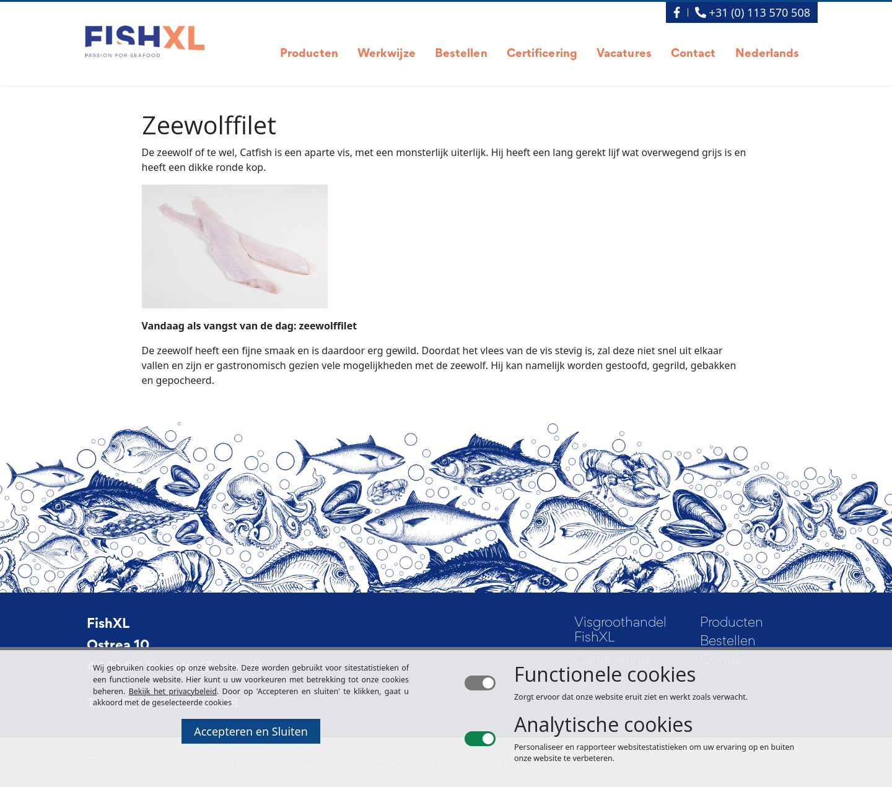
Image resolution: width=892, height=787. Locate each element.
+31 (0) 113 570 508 (752, 12)
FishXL (108, 625)
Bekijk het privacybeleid (173, 691)
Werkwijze (386, 54)
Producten (309, 54)
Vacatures (624, 54)
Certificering (542, 54)
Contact (693, 54)
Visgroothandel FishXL (620, 631)
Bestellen (461, 54)
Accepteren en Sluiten (251, 731)
